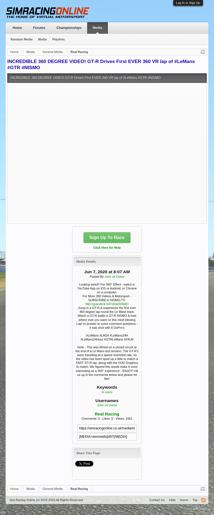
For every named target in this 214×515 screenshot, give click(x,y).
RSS (203, 500)
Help (172, 500)
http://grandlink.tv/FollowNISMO (107, 304)
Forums (39, 28)
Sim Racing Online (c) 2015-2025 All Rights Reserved (46, 500)
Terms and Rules (195, 509)
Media (97, 28)
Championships (69, 28)
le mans (107, 392)
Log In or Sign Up (188, 2)
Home (17, 28)
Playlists (58, 39)
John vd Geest (114, 276)
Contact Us (156, 500)
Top (195, 500)
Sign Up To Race (107, 237)
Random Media (21, 39)
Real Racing (107, 414)
